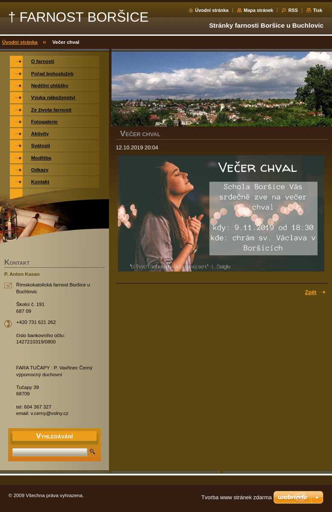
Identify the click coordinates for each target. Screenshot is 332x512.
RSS (293, 10)
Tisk (317, 10)
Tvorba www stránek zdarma (236, 497)
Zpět (311, 292)
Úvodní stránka (212, 10)
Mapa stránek (258, 10)
